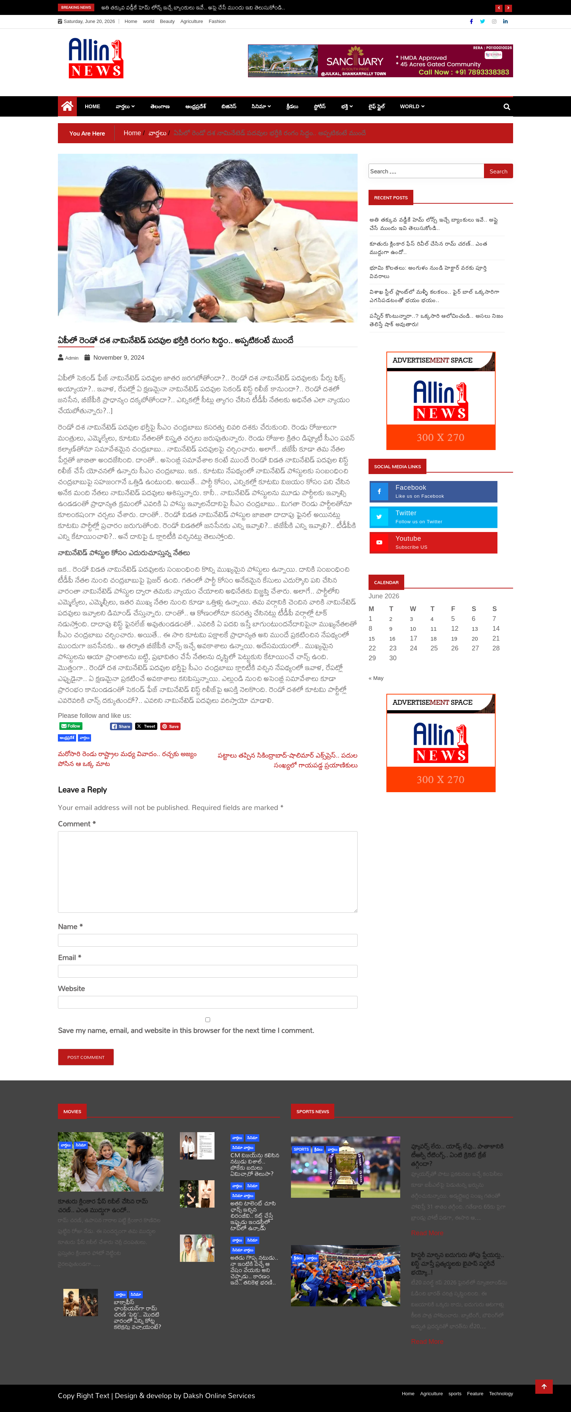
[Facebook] (472, 21)
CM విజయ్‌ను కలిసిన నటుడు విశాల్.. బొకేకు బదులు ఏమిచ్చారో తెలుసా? (255, 1164)
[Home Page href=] (67, 108)
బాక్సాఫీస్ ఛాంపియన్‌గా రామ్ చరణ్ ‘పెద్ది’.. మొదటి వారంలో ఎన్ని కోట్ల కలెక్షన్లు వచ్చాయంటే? (137, 1314)
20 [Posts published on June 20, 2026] (475, 638)
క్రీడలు (292, 106)
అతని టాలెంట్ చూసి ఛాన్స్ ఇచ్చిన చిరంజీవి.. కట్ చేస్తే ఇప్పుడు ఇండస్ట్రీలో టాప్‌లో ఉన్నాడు (253, 1215)
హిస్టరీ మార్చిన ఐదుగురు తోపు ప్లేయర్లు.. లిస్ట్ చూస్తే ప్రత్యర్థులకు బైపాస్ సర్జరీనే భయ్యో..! (457, 1263)
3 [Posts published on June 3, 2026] (411, 619)
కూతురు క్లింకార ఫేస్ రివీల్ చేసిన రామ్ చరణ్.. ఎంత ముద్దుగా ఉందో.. (103, 1205)
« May (376, 678)
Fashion (217, 21)
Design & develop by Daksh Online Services (185, 1395)
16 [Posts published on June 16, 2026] (392, 638)
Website (71, 988)
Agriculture (191, 21)
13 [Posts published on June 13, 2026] (475, 629)
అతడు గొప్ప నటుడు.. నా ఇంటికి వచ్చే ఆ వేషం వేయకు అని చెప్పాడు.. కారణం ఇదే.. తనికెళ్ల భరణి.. (254, 1269)
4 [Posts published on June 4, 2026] (431, 619)
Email (70, 957)
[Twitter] (483, 21)
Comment (77, 823)
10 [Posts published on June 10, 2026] (413, 629)
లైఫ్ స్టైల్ (377, 106)
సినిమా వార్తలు (242, 1148)
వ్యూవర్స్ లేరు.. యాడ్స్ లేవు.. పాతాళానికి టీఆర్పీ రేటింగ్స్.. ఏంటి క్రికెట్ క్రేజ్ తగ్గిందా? (457, 1155)
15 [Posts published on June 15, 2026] (372, 638)
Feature (475, 1393)
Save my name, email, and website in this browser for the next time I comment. (186, 1030)
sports (301, 1149)
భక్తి (344, 106)
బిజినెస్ (228, 106)
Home (131, 21)
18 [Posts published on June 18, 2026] (433, 638)
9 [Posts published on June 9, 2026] (390, 629)
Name (70, 926)
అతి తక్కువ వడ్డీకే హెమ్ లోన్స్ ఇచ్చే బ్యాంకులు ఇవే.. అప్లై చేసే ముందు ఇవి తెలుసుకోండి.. (193, 7)
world (148, 21)
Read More (427, 1233)
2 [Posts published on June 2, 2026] (390, 619)
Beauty (167, 21)
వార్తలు (123, 106)
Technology (501, 1393)
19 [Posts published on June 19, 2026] (454, 638)
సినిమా (259, 106)
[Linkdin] (505, 21)
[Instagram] (495, 21)
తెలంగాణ (160, 106)
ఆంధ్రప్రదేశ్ (195, 106)
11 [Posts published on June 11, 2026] (433, 629)
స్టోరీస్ (320, 106)
